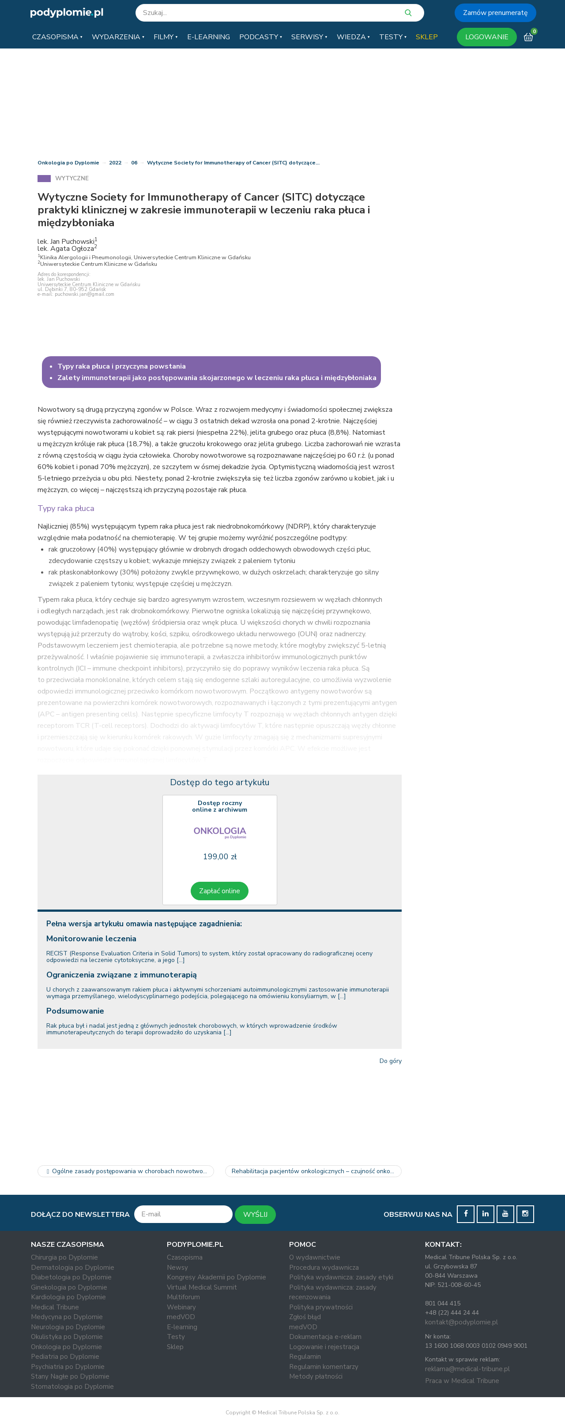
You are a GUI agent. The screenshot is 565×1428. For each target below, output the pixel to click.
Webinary (181, 1307)
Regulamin (305, 1356)
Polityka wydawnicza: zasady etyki (341, 1277)
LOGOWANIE (486, 37)
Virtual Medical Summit (202, 1287)
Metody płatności (316, 1376)
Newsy (177, 1267)
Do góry (391, 1061)
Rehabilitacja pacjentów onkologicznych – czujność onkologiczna (317, 1171)
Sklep (175, 1346)
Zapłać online (219, 891)
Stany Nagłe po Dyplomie (70, 1376)
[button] (57, 37)
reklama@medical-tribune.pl (467, 1369)
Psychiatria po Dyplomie (68, 1366)
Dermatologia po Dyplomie (72, 1267)
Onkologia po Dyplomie (68, 162)
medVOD (181, 1316)
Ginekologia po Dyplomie (69, 1287)
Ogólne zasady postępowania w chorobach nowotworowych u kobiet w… (129, 1171)
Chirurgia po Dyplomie (64, 1257)
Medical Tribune (55, 1307)
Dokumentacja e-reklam (325, 1336)
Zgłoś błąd (305, 1316)
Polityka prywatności (321, 1307)
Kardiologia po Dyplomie (68, 1297)
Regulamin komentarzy (323, 1366)
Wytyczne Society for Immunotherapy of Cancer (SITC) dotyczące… (233, 162)
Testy (176, 1336)
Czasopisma (185, 1257)
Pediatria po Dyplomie (65, 1356)
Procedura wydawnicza (324, 1267)
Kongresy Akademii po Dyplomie (216, 1277)
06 (134, 162)
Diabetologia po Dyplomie (71, 1277)
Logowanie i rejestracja (324, 1346)
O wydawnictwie (314, 1257)
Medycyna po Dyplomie (67, 1316)
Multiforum (183, 1297)
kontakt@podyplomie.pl (461, 1322)
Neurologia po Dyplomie (68, 1327)
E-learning (182, 1327)
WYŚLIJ (255, 1214)
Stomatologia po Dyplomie (72, 1386)
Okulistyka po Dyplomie (67, 1336)
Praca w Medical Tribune (462, 1380)
